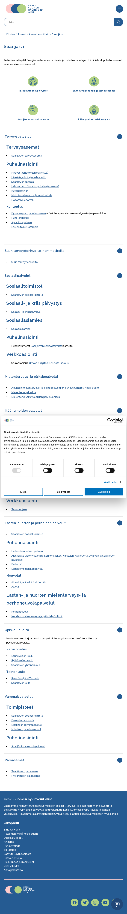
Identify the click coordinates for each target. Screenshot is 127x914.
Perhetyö (16, 564)
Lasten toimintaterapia (24, 227)
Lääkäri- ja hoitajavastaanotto (28, 177)
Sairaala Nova (12, 829)
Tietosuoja (10, 849)
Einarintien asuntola (22, 720)
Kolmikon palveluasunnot (26, 729)
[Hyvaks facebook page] (74, 902)
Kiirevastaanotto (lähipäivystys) (29, 172)
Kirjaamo (9, 841)
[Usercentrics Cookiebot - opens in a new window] (109, 420)
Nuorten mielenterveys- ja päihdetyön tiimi (36, 616)
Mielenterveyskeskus (23, 392)
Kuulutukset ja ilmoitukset (19, 862)
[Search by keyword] (59, 22)
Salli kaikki (104, 491)
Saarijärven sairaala (22, 181)
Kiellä (23, 491)
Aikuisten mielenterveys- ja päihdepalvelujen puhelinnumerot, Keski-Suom (55, 387)
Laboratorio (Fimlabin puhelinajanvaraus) (35, 186)
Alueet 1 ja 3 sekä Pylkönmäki (28, 582)
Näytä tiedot (110, 482)
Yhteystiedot (11, 866)
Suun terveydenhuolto (24, 262)
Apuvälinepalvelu (21, 222)
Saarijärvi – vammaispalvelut (28, 746)
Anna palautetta (13, 870)
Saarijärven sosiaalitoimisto (27, 294)
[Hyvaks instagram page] (95, 902)
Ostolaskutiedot (13, 837)
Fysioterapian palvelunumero (28, 213)
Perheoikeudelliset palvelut (27, 551)
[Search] (118, 22)
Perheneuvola (19, 611)
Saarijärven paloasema (24, 771)
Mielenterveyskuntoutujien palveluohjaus (35, 396)
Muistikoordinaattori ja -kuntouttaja (31, 195)
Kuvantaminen (19, 190)
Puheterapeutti (20, 217)
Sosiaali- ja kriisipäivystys (26, 311)
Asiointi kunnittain (39, 34)
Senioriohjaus (19, 509)
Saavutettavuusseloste (17, 853)
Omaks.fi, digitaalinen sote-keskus (49, 363)
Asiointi (22, 34)
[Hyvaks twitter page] (85, 902)
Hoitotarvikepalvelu (22, 200)
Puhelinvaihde (12, 845)
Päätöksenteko (13, 858)
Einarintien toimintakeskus (26, 724)
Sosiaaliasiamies (20, 328)
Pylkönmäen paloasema (25, 775)
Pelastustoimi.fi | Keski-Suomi (21, 833)
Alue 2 (15, 586)
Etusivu (10, 34)
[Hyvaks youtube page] (105, 902)
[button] (63, 136)
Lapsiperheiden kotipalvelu (27, 568)
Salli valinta (63, 491)
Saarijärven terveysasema (26, 155)
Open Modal (117, 904)
